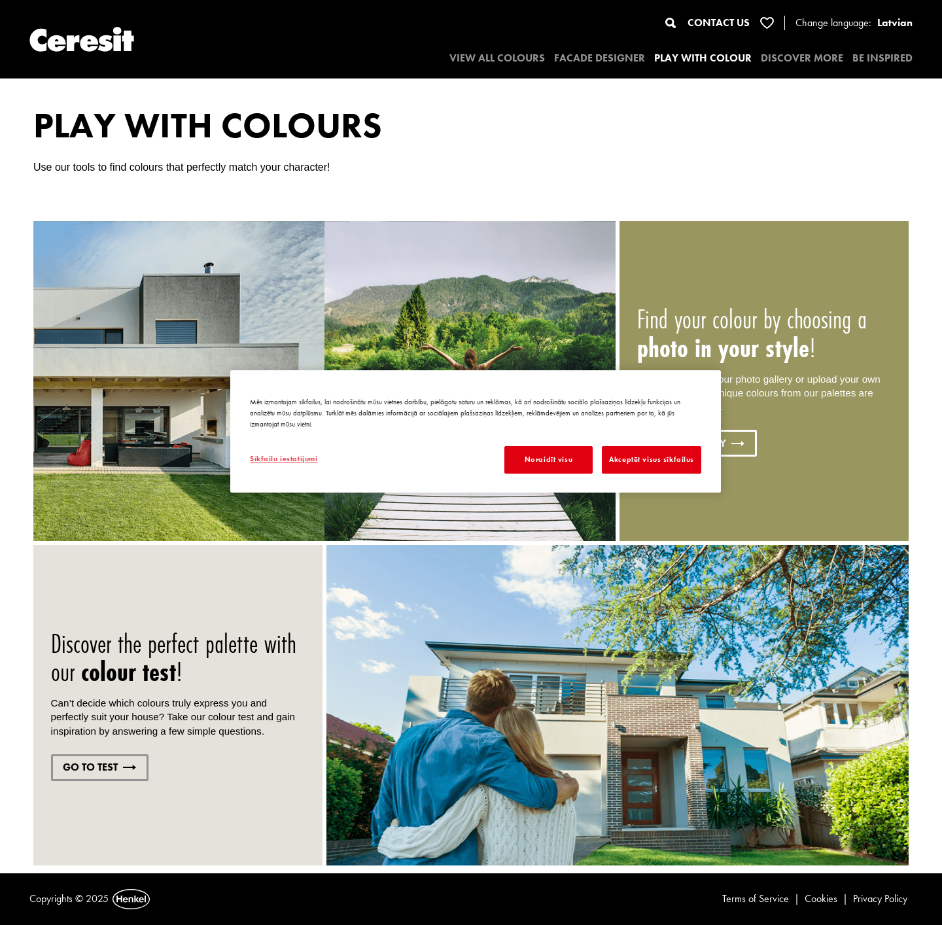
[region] (475, 431)
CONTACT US (719, 22)
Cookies (821, 898)
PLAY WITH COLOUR (703, 58)
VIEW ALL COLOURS (497, 58)
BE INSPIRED (882, 58)
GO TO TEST (99, 767)
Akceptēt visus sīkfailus (651, 459)
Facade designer (599, 58)
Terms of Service (755, 898)
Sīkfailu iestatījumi (283, 458)
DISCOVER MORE (802, 58)
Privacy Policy (880, 898)
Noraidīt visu (548, 459)
